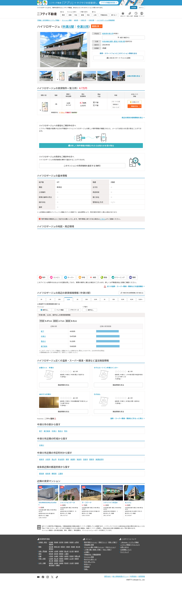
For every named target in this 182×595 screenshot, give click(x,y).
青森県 (56, 542)
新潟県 (51, 551)
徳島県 (77, 559)
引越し (86, 569)
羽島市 (85, 459)
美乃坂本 (44, 346)
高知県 (61, 561)
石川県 (71, 551)
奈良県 (71, 556)
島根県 (66, 559)
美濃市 (72, 459)
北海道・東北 (43, 542)
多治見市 (61, 459)
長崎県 (61, 563)
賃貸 (85, 542)
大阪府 (51, 556)
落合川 (43, 341)
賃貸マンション (92, 542)
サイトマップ (124, 552)
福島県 (51, 544)
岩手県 (61, 542)
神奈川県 (57, 547)
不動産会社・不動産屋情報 (92, 554)
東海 (40, 554)
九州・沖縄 (42, 563)
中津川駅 (68, 26)
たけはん (97, 394)
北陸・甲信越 (43, 551)
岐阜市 (41, 459)
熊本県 (66, 563)
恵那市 (91, 459)
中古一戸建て (107, 550)
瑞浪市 (79, 459)
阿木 (65, 431)
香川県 (51, 561)
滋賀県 (66, 556)
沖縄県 (57, 565)
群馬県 (51, 549)
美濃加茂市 (100, 459)
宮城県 (66, 542)
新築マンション (99, 547)
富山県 (66, 551)
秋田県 (71, 542)
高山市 (54, 459)
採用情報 (141, 576)
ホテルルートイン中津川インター (106, 367)
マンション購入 (89, 547)
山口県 (71, 559)
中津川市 (83, 26)
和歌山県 (77, 556)
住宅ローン (87, 564)
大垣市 (47, 459)
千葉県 (68, 547)
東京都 (51, 547)
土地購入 (87, 552)
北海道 (51, 542)
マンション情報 (89, 557)
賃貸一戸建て (112, 542)
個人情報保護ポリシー (120, 576)
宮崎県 (77, 563)
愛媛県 (56, 561)
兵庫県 (56, 556)
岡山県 (56, 559)
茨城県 (73, 547)
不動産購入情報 (89, 545)
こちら (102, 219)
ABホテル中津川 (45, 394)
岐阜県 (104, 33)
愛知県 (41, 473)
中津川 (43, 336)
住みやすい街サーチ (90, 559)
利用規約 (133, 576)
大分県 (71, 563)
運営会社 (107, 576)
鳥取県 (61, 559)
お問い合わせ (124, 547)
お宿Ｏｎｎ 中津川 (46, 367)
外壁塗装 (87, 567)
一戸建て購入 (88, 550)
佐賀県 (56, 563)
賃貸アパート (103, 542)
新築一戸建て (97, 550)
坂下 (42, 331)
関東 (40, 547)
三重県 (60, 473)
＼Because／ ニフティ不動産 (129, 542)
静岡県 (54, 473)
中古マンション (110, 547)
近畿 (40, 556)
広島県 (51, 559)
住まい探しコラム (89, 562)
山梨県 (56, 551)
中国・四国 (42, 559)
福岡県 (51, 563)
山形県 (77, 542)
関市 (67, 459)
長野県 (61, 551)
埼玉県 (63, 547)
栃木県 (78, 547)
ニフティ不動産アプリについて (130, 545)
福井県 (77, 551)
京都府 (61, 556)
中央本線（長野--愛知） (110, 41)
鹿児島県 (52, 565)
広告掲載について (126, 550)
